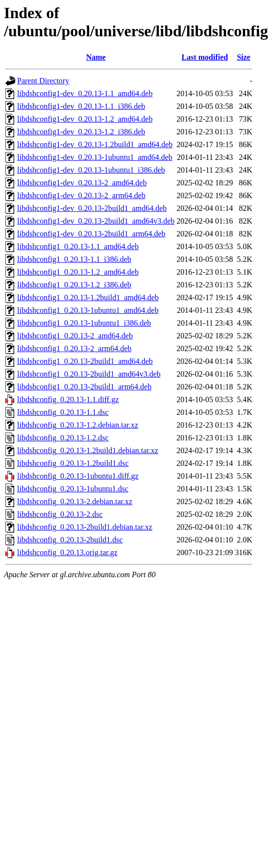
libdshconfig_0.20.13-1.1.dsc (63, 412)
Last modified (205, 57)
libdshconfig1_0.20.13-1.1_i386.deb (74, 259)
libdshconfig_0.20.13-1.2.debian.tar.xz (77, 425)
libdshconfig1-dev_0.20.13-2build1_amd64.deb (92, 208)
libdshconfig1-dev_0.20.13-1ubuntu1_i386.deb (91, 170)
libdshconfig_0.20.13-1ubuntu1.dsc (72, 489)
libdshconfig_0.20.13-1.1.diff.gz (68, 399)
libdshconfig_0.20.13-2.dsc (60, 514)
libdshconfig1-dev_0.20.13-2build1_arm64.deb (91, 234)
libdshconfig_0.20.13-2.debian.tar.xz (74, 501)
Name (96, 57)
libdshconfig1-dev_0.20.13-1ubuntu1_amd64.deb (94, 157)
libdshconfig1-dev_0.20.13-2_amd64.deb (81, 183)
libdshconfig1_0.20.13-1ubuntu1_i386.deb (84, 323)
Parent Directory (43, 81)
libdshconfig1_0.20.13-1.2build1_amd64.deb (88, 297)
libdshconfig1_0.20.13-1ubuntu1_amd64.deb (87, 310)
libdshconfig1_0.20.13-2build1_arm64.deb (84, 387)
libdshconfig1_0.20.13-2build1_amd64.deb (85, 361)
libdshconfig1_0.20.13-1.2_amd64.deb (78, 272)
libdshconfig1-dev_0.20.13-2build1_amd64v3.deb (95, 221)
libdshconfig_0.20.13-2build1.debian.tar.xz (84, 527)
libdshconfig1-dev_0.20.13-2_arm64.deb (81, 195)
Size (243, 57)
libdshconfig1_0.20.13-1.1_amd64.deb (78, 246)
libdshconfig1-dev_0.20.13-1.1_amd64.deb (84, 93)
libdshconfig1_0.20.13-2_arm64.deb (74, 348)
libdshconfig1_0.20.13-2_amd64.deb (75, 336)
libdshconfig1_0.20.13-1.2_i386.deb (74, 285)
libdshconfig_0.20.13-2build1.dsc (70, 540)
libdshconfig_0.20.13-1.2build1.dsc (73, 463)
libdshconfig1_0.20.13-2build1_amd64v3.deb (89, 374)
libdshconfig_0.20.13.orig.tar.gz (67, 552)
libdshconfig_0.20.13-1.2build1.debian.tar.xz (87, 450)
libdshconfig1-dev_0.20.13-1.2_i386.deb (81, 132)
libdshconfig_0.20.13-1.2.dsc (63, 438)
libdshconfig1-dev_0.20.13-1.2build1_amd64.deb (94, 144)
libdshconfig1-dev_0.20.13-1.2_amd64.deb (84, 119)
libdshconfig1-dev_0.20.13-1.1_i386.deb (81, 106)
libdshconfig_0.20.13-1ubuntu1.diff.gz (78, 476)
